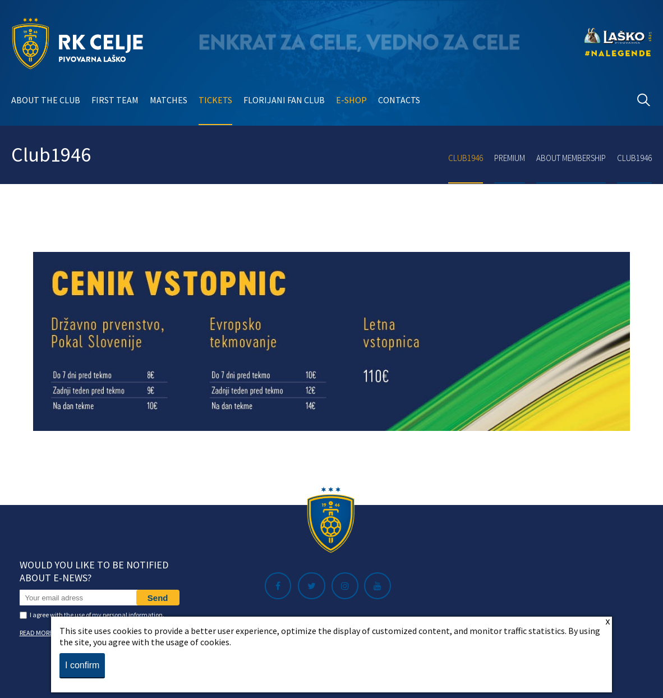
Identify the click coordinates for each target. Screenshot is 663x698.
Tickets (215, 99)
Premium (509, 158)
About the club (45, 99)
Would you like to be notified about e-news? (94, 571)
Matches (168, 99)
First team (115, 99)
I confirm (82, 665)
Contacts (399, 99)
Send (158, 598)
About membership (571, 158)
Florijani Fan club (284, 99)
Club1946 (465, 158)
